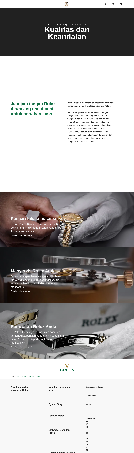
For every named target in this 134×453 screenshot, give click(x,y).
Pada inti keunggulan (56, 393)
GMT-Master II (16, 413)
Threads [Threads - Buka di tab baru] (90, 427)
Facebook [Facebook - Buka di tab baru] (91, 430)
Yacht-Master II (16, 436)
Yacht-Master (15, 433)
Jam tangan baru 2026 (19, 444)
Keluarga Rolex (54, 447)
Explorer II (14, 410)
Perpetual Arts (54, 441)
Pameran (52, 410)
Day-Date (14, 404)
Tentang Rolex (56, 415)
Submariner (15, 430)
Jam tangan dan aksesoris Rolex (19, 388)
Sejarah (51, 424)
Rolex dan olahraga (55, 436)
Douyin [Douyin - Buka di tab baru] (90, 447)
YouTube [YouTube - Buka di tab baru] (90, 421)
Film (50, 407)
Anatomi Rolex (54, 398)
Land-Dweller (15, 416)
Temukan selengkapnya (21, 291)
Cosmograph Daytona (18, 396)
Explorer (14, 407)
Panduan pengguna (93, 413)
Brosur (88, 410)
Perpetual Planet (54, 438)
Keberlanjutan (53, 418)
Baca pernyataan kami (94, 398)
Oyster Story (56, 404)
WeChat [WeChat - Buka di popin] (90, 444)
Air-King (13, 393)
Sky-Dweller (15, 427)
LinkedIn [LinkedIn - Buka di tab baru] (90, 433)
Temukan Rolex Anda (18, 447)
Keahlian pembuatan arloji (60, 388)
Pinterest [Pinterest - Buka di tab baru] (90, 438)
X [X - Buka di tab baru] (88, 436)
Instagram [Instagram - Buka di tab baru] (91, 424)
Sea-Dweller (15, 421)
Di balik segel (53, 396)
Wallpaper (89, 407)
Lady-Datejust (15, 401)
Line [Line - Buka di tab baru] (89, 450)
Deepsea (14, 424)
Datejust (14, 398)
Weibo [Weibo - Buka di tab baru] (89, 441)
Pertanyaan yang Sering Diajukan (98, 390)
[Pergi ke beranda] (66, 4)
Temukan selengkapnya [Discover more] (21, 235)
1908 (12, 438)
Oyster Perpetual (17, 418)
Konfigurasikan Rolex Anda (20, 450)
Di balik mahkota (54, 421)
